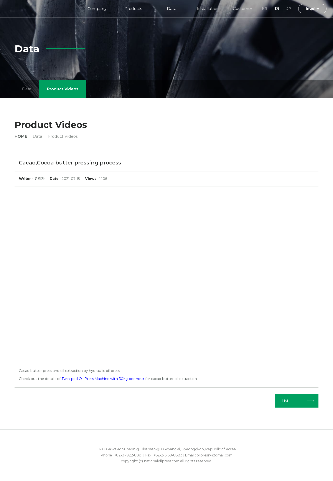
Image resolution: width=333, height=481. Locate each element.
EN (276, 9)
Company (97, 8)
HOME (21, 136)
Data (171, 8)
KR (264, 9)
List (285, 400)
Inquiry (312, 9)
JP (289, 9)
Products (133, 8)
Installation (208, 8)
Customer (242, 8)
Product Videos (62, 89)
